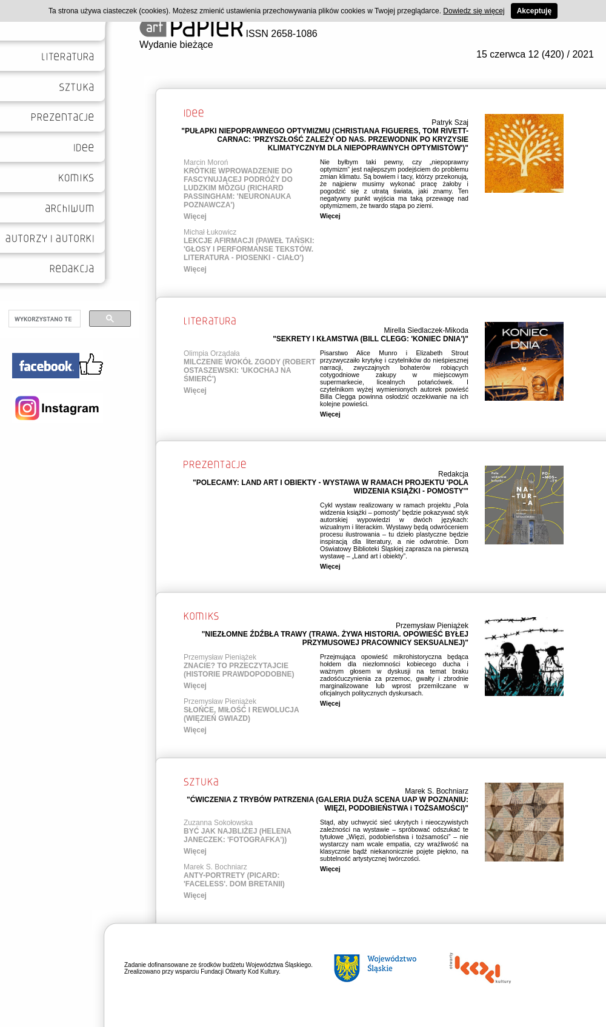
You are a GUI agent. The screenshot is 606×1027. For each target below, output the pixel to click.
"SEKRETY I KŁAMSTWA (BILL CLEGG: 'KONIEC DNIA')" (370, 339)
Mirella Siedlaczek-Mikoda (426, 330)
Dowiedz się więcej (473, 11)
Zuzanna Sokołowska (218, 822)
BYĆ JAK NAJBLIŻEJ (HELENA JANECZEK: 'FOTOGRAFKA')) (237, 835)
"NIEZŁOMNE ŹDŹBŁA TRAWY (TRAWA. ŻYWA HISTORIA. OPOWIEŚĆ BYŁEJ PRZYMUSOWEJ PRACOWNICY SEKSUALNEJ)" (335, 638)
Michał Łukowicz (210, 232)
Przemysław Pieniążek (432, 625)
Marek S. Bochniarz (436, 791)
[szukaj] (43, 318)
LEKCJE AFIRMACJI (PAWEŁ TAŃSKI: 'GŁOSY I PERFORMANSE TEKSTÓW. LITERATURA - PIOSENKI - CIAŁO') (249, 249)
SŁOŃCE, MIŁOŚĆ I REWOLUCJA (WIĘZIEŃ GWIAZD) (241, 714)
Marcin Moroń (206, 162)
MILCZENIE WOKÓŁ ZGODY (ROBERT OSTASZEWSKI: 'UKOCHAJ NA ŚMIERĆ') (250, 370)
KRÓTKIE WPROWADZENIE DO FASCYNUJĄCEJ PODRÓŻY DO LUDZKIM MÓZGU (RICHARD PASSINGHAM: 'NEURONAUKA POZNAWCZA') (238, 188)
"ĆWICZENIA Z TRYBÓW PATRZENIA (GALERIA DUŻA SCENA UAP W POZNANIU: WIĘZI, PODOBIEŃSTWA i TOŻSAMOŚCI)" (327, 803)
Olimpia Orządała (212, 353)
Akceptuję (534, 11)
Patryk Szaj (449, 122)
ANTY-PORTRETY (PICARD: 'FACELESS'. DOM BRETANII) (234, 879)
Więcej (195, 216)
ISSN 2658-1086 (228, 33)
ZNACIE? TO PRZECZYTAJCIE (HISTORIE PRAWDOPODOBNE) (239, 669)
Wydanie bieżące (176, 44)
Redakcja (453, 474)
